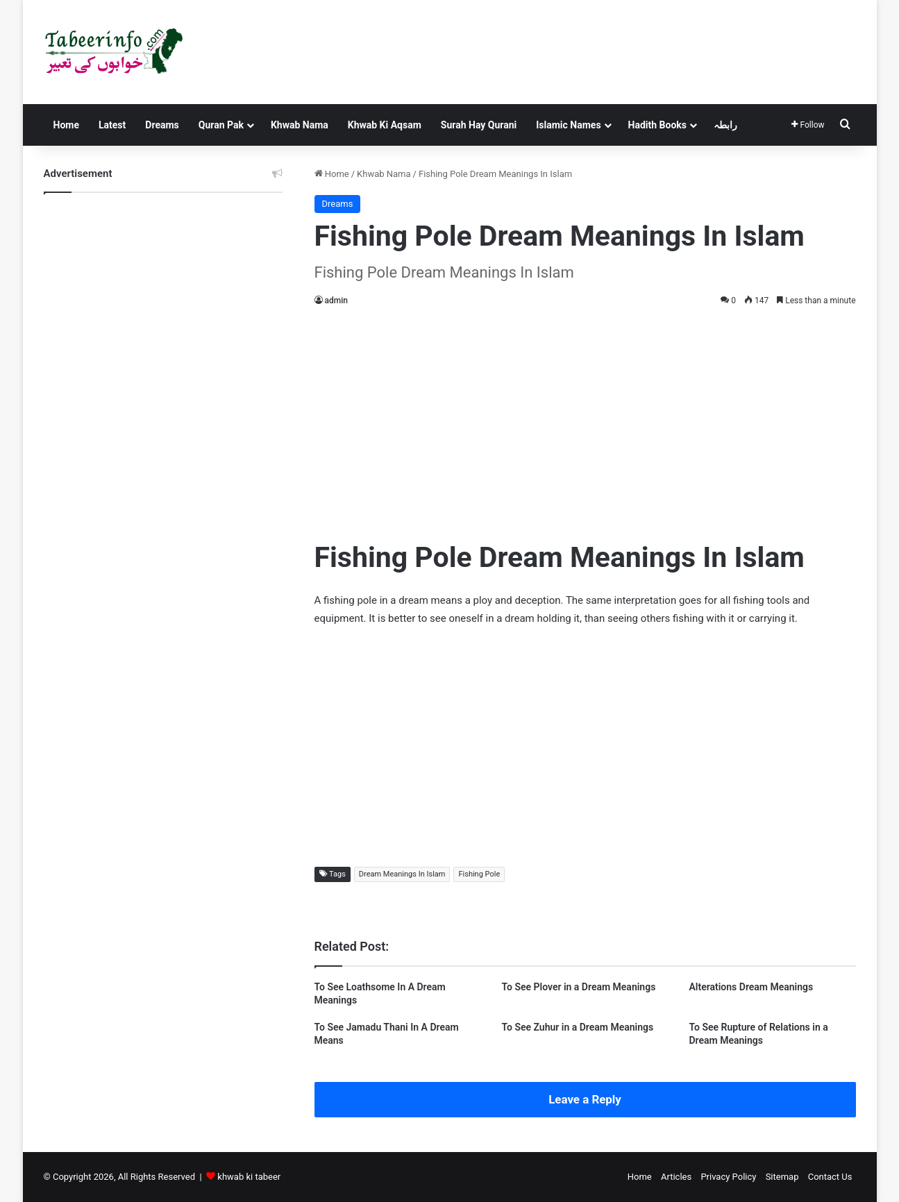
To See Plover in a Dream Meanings (578, 986)
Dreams (161, 124)
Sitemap (782, 1176)
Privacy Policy (728, 1176)
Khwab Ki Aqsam (384, 124)
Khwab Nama (299, 124)
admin (336, 300)
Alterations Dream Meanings (751, 986)
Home (66, 124)
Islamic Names (568, 124)
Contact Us (830, 1176)
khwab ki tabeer (248, 1176)
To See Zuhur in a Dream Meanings (577, 1027)
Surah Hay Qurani (478, 124)
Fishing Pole (479, 874)
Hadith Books (657, 124)
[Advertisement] (585, 420)
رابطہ (725, 124)
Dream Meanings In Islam (402, 874)
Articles (676, 1176)
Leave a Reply (584, 1099)
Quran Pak (221, 124)
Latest (112, 124)
